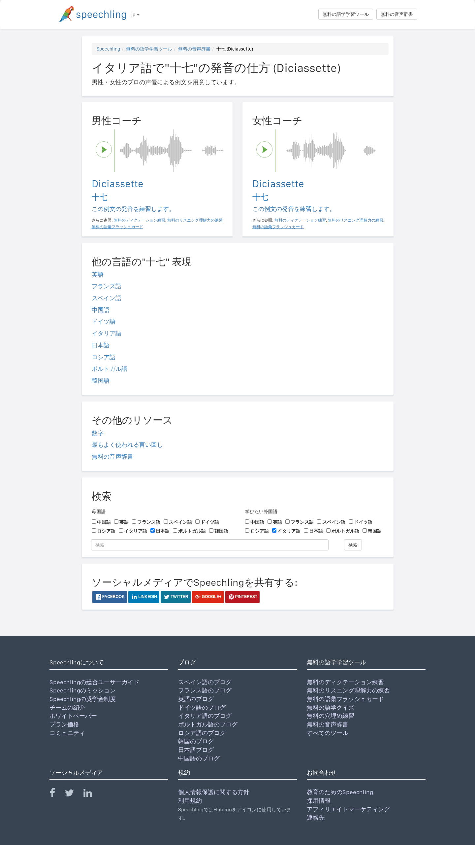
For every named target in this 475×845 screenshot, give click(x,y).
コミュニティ (67, 732)
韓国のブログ (196, 741)
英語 (98, 274)
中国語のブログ (199, 758)
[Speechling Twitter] (73, 794)
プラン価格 (64, 724)
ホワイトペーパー (73, 715)
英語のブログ (196, 698)
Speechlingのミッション (82, 690)
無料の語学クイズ (330, 707)
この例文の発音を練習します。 (133, 208)
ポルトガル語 (109, 368)
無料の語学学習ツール (346, 14)
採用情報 (319, 800)
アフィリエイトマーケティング (348, 809)
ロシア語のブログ (202, 732)
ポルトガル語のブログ (208, 724)
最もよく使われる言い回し (127, 444)
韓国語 (101, 380)
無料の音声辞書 (397, 14)
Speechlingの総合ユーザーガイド (94, 682)
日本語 (101, 345)
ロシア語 (103, 357)
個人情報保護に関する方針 (213, 792)
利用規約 (190, 800)
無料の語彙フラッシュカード (345, 698)
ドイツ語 (103, 321)
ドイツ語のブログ (202, 707)
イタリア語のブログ (205, 715)
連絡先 (316, 817)
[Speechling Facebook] (56, 794)
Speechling (108, 49)
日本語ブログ (196, 749)
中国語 (101, 309)
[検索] (210, 544)
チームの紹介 (67, 707)
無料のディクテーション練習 (345, 682)
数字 (98, 433)
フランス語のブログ (205, 690)
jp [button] (135, 14)
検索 (353, 544)
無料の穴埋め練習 (330, 715)
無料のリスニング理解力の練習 (348, 690)
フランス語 (106, 286)
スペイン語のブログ (205, 682)
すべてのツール (327, 732)
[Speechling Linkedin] (91, 794)
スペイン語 (106, 298)
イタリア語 (106, 333)
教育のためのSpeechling (340, 792)
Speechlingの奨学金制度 (82, 698)
